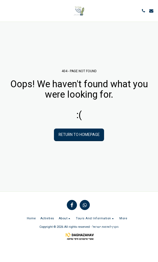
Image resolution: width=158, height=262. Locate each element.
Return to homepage (79, 135)
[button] (6, 10)
